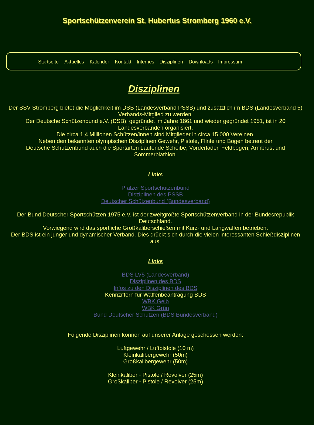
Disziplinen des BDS (155, 281)
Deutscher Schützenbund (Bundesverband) (155, 201)
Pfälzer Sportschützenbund (155, 188)
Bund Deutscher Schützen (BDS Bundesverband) (156, 314)
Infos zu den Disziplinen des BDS (155, 288)
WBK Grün (155, 308)
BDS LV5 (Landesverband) (155, 274)
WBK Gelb (155, 301)
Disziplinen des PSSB (155, 194)
